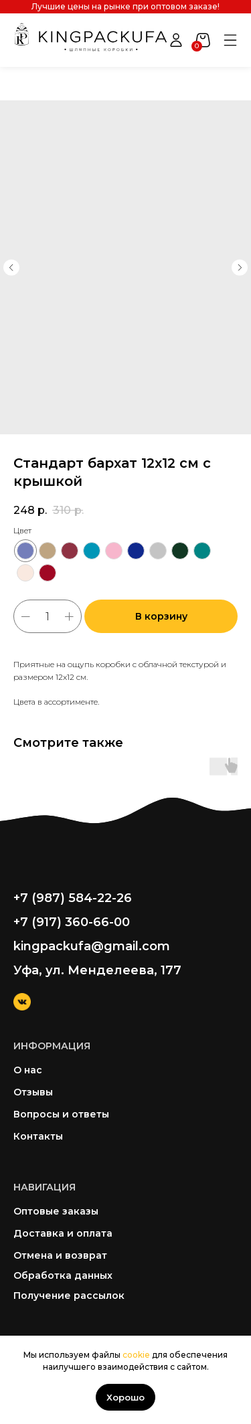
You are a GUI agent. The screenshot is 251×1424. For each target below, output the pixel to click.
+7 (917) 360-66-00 (71, 922)
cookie (136, 1355)
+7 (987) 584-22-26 (72, 898)
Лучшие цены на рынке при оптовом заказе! (125, 6)
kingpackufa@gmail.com (91, 946)
